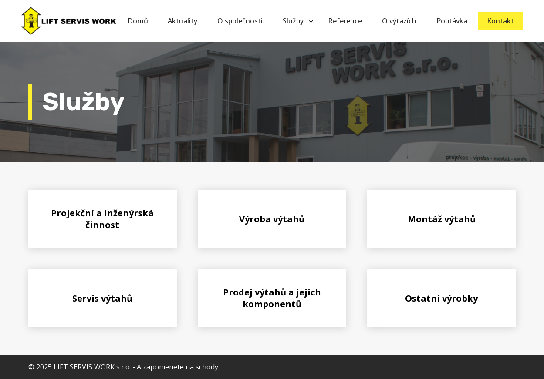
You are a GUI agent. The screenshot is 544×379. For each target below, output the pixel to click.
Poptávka (451, 21)
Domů (138, 21)
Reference (345, 21)
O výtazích (399, 21)
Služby (293, 21)
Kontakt (500, 21)
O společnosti (240, 21)
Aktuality (182, 21)
